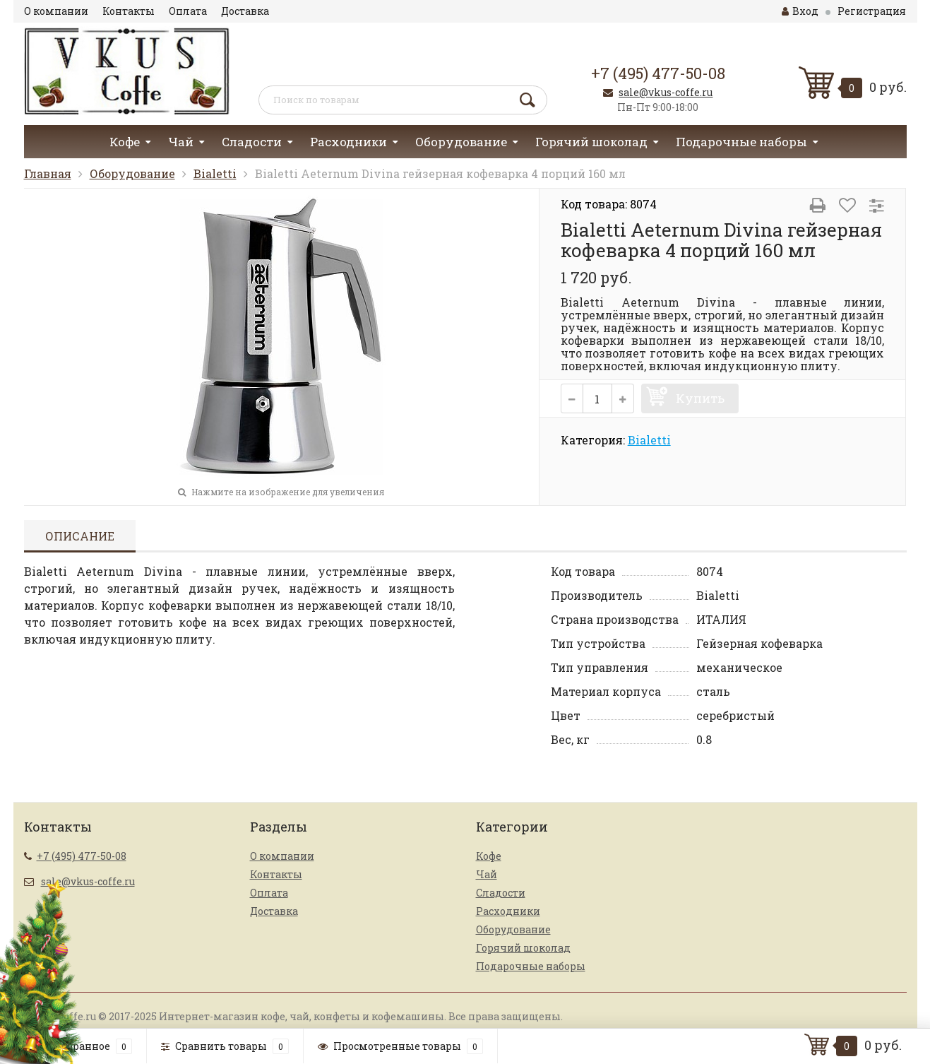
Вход (800, 11)
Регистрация (871, 11)
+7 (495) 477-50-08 (658, 73)
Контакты (128, 11)
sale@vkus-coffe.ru (666, 92)
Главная (47, 173)
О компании (56, 11)
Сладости (252, 142)
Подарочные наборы (741, 142)
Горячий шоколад (591, 142)
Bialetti (215, 173)
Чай (180, 142)
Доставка (245, 11)
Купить (700, 398)
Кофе (124, 142)
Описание (79, 535)
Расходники (348, 142)
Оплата (188, 11)
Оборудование (461, 142)
